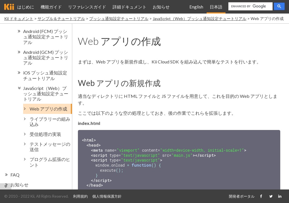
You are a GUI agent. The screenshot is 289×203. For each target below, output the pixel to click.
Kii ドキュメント (18, 18)
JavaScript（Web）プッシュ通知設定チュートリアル (199, 18)
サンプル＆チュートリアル (61, 18)
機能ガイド (51, 6)
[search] (250, 6)
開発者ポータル (242, 196)
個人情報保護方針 (107, 196)
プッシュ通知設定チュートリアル (118, 18)
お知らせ (161, 6)
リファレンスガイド (87, 6)
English (196, 6)
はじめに (25, 6)
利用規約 (80, 196)
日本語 (216, 6)
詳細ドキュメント (129, 6)
